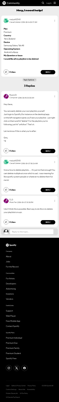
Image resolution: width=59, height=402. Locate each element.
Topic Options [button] (29, 80)
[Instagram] (9, 368)
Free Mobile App (13, 321)
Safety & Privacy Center (18, 386)
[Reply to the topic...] (31, 231)
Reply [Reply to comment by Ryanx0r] (48, 151)
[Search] (43, 3)
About (8, 256)
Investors (10, 293)
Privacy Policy (32, 386)
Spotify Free (11, 358)
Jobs (8, 261)
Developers (11, 283)
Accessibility (31, 389)
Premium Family (12, 348)
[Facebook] (24, 368)
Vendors (9, 299)
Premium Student (13, 353)
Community (11, 3)
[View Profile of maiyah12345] (15, 19)
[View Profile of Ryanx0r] (13, 95)
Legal (7, 386)
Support (9, 310)
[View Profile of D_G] (11, 199)
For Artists (10, 278)
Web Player (11, 316)
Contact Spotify (12, 326)
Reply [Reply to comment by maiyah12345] (48, 72)
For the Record (12, 266)
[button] (55, 21)
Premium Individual (14, 337)
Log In (48, 3)
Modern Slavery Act (12, 393)
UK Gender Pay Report (13, 397)
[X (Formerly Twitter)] (17, 368)
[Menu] (55, 3)
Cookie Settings (11, 389)
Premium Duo (12, 343)
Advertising (11, 288)
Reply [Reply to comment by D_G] (48, 222)
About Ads (21, 389)
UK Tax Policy (24, 393)
